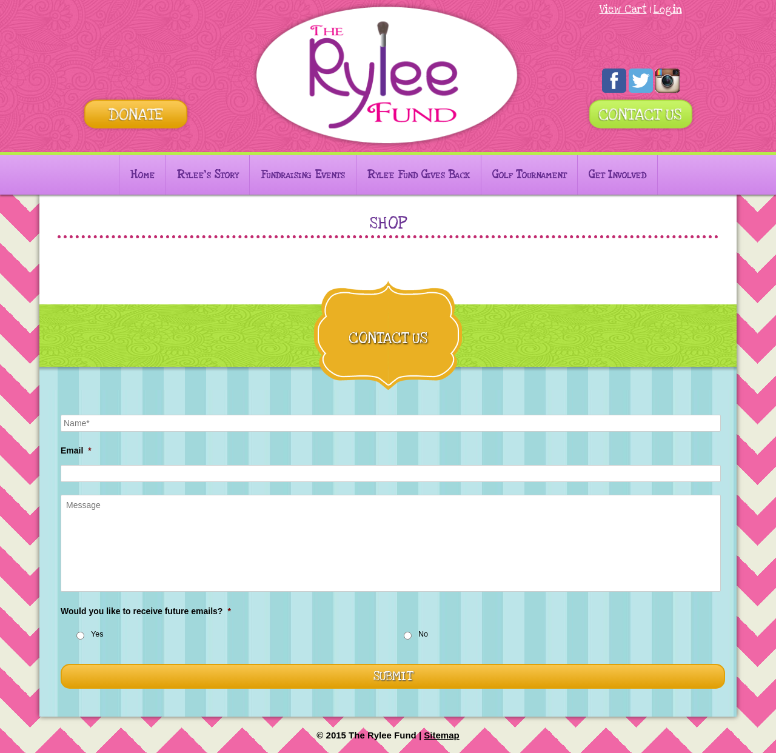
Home (142, 174)
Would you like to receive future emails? (146, 611)
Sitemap (441, 735)
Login (668, 9)
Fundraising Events (303, 174)
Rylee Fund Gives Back (418, 174)
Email (76, 450)
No (423, 634)
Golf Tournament (529, 174)
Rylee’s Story (207, 174)
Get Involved (617, 174)
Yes (97, 634)
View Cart (623, 9)
